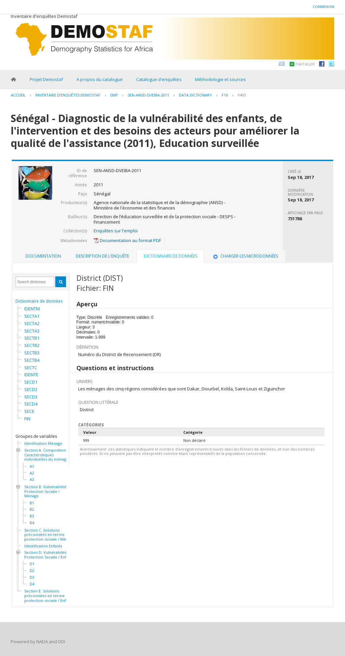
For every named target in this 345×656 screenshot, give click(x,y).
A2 (32, 473)
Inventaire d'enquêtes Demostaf (67, 95)
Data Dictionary (195, 95)
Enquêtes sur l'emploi (116, 231)
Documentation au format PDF (127, 240)
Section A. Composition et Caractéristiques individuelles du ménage (47, 455)
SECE (29, 411)
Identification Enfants (43, 546)
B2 (32, 509)
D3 (32, 577)
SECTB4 (31, 360)
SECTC (30, 367)
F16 (225, 95)
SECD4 (30, 404)
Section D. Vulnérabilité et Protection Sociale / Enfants (49, 554)
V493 (242, 95)
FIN (27, 418)
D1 (32, 564)
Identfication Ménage (43, 443)
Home (13, 79)
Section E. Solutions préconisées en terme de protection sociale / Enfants (48, 596)
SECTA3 (31, 331)
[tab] (43, 256)
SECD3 (30, 396)
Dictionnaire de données (39, 301)
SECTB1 (31, 338)
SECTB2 (31, 345)
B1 (32, 503)
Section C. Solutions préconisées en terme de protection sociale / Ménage (49, 535)
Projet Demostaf (46, 79)
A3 (32, 479)
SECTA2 (31, 323)
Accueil (18, 95)
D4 (32, 584)
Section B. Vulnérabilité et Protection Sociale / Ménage (47, 491)
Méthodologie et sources (220, 79)
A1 (32, 466)
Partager (305, 64)
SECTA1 (31, 316)
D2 (32, 570)
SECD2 (30, 389)
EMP (114, 95)
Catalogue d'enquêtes (159, 79)
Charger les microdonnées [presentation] (245, 256)
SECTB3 (31, 352)
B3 (32, 516)
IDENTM (32, 308)
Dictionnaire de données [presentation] (170, 256)
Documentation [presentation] (43, 256)
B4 (32, 522)
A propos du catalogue (99, 79)
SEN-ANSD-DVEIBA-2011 (148, 95)
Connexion (323, 6)
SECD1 (30, 382)
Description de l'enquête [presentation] (102, 256)
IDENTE (31, 374)
